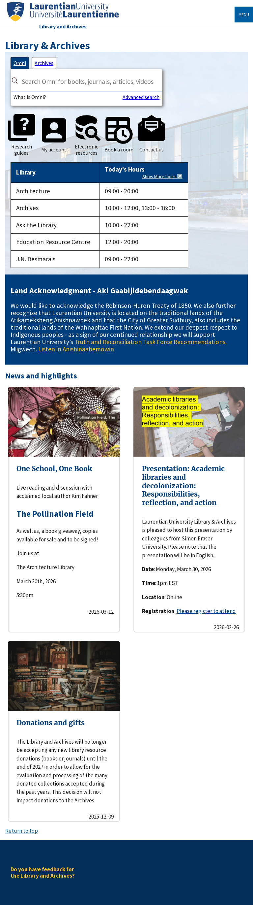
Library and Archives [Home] (63, 26)
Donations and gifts (50, 722)
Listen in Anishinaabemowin (76, 349)
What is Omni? (30, 97)
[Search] (14, 80)
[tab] (20, 63)
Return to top (21, 830)
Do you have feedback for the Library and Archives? (43, 872)
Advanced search (141, 97)
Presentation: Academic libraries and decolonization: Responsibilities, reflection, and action (183, 485)
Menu (244, 14)
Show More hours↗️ (162, 176)
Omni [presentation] (20, 63)
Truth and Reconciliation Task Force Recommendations (149, 342)
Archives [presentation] (44, 63)
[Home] (63, 21)
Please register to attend (206, 611)
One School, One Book (54, 468)
